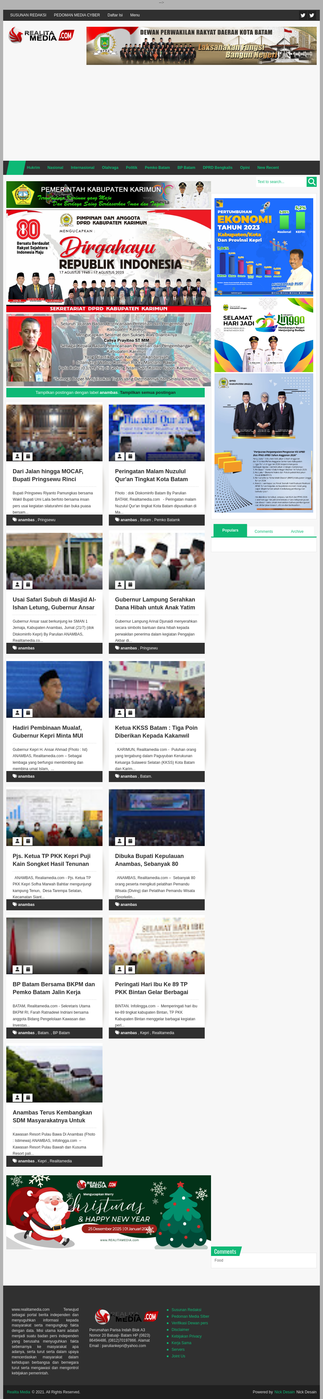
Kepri (144, 1033)
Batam (145, 520)
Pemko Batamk (167, 520)
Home (16, 168)
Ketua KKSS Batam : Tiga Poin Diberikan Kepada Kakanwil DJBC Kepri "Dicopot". (156, 736)
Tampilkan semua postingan (147, 392)
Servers (178, 1349)
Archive (297, 531)
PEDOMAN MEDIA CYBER (77, 15)
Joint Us (178, 1356)
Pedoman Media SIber (190, 1316)
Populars (230, 530)
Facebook (312, 15)
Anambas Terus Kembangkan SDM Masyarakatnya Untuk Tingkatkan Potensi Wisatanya (53, 1120)
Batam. (146, 776)
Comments (264, 531)
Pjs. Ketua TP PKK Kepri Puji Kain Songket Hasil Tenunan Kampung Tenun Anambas (52, 864)
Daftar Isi (115, 15)
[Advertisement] (201, 112)
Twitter (303, 15)
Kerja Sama (181, 1343)
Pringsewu (47, 520)
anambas (26, 520)
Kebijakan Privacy (187, 1336)
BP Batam (61, 1033)
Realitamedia (163, 1033)
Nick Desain (284, 1392)
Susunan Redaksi (186, 1310)
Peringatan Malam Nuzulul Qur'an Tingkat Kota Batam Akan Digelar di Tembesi (151, 479)
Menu (135, 15)
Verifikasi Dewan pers (190, 1323)
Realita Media (18, 1392)
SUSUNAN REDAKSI (28, 15)
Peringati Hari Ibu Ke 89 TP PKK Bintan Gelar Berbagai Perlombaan (151, 992)
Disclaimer (180, 1329)
